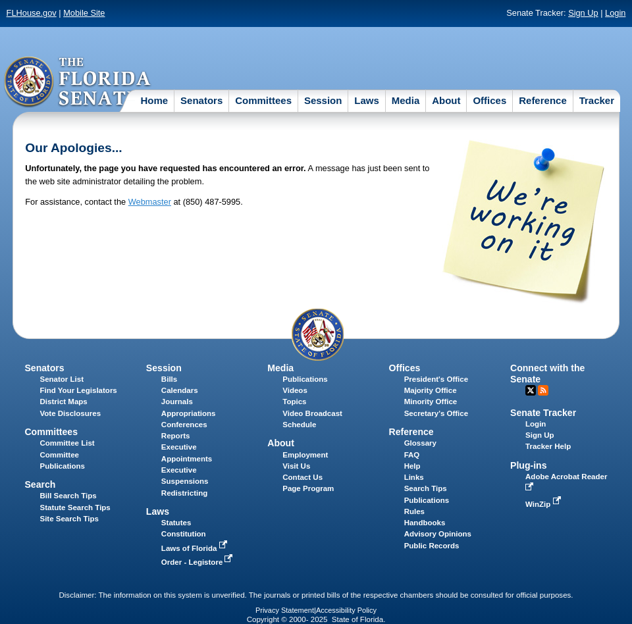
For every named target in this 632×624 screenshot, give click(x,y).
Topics (294, 401)
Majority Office (430, 390)
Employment (305, 455)
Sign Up (583, 13)
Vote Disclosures (70, 413)
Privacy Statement (284, 610)
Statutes (176, 523)
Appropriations (188, 413)
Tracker (596, 100)
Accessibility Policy (346, 610)
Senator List (62, 379)
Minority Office (431, 401)
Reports (175, 436)
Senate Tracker (543, 412)
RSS (543, 390)
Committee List (67, 443)
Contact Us (302, 477)
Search (39, 484)
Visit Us (296, 466)
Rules (414, 511)
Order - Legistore (198, 562)
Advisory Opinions (437, 534)
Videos (294, 390)
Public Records (432, 546)
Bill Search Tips (68, 496)
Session (323, 100)
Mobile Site (84, 13)
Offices (489, 100)
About (446, 100)
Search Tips (425, 488)
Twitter (530, 390)
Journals (177, 401)
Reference (543, 100)
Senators (201, 100)
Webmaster (149, 202)
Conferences (184, 425)
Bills (169, 379)
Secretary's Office (436, 413)
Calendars (179, 390)
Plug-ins (528, 465)
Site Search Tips (69, 519)
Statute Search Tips (75, 507)
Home (154, 100)
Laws (366, 100)
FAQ (412, 455)
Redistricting (184, 493)
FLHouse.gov (32, 13)
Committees (263, 100)
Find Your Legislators (78, 390)
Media (406, 100)
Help (412, 466)
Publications (304, 379)
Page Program (308, 488)
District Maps (63, 401)
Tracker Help (548, 446)
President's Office (436, 379)
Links (414, 477)
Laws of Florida (195, 548)
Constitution (183, 534)
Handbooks (425, 523)
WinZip (544, 504)
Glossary (420, 443)
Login (615, 13)
